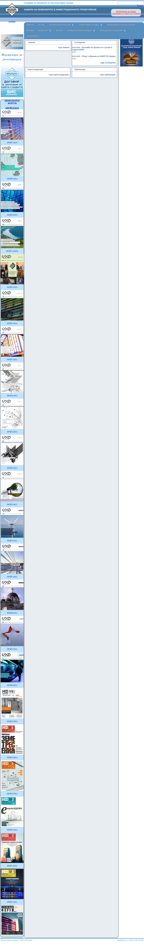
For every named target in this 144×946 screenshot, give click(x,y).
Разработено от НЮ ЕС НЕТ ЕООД (130, 940)
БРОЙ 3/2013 (12, 504)
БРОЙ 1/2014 (12, 323)
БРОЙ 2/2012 (12, 830)
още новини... (64, 47)
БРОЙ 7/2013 (12, 359)
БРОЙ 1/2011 (12, 902)
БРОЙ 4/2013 (12, 468)
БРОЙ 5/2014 (12, 215)
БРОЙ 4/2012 (12, 757)
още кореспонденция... (59, 75)
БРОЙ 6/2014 (12, 179)
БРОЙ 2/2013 (12, 540)
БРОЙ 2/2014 (12, 287)
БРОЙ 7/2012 (12, 649)
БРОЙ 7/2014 (12, 142)
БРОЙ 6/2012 (12, 685)
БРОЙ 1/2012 (12, 866)
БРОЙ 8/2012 (12, 613)
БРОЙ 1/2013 (12, 577)
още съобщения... (108, 63)
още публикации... (108, 75)
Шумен (12, 22)
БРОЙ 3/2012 (12, 794)
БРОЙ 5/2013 (12, 432)
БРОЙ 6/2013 (12, 396)
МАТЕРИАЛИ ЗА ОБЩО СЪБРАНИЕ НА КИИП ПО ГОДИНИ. (126, 13)
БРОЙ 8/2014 (12, 108)
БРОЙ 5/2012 (12, 721)
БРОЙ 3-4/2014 (12, 251)
